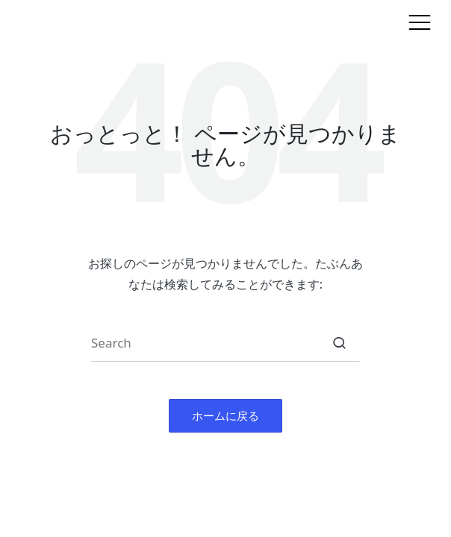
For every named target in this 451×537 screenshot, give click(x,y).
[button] (339, 343)
